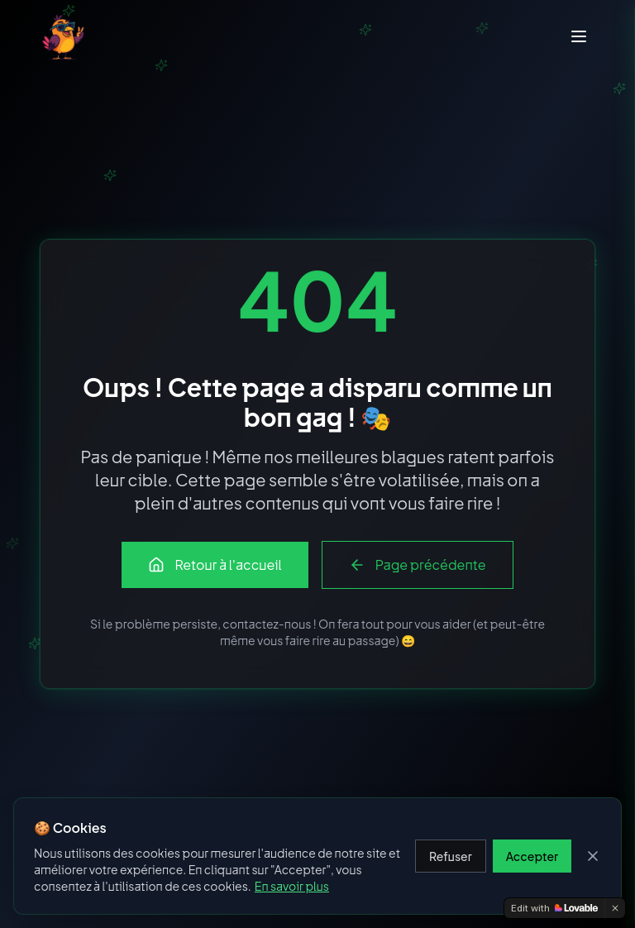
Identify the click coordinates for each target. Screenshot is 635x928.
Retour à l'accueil (214, 564)
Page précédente (417, 564)
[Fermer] (593, 856)
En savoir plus (292, 885)
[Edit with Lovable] (554, 908)
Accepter (532, 856)
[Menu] (578, 36)
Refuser (450, 856)
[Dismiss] (615, 908)
